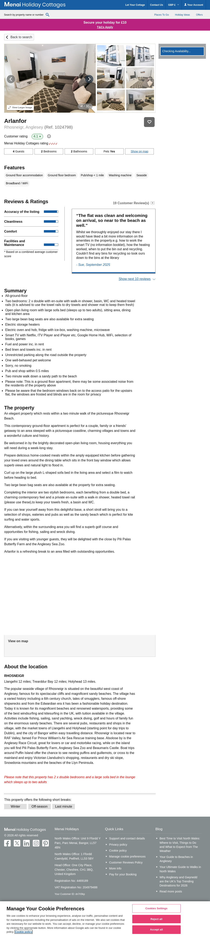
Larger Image (20, 107)
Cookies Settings (156, 908)
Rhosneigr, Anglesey (38, 127)
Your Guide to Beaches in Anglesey (176, 859)
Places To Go (161, 14)
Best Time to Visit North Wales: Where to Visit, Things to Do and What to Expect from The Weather (180, 844)
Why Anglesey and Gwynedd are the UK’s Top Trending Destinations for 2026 (178, 881)
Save (149, 122)
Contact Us (156, 4)
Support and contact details (127, 838)
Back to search (21, 37)
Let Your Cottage (135, 4)
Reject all (156, 919)
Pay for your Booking (123, 874)
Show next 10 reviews (135, 279)
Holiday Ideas (182, 14)
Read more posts (171, 891)
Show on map (139, 151)
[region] (105, 918)
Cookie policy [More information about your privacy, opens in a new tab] (23, 931)
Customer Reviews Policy (126, 862)
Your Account (193, 4)
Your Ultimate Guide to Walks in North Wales (180, 869)
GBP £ (173, 4)
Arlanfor (15, 121)
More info (115, 868)
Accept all (156, 929)
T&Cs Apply (105, 27)
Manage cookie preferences (127, 856)
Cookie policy (118, 850)
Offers (199, 14)
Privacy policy (118, 844)
